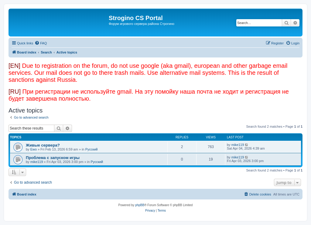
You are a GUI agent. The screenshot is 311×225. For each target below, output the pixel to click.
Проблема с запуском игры (53, 157)
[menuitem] (41, 43)
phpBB (139, 205)
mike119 (237, 145)
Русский (91, 149)
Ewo (33, 149)
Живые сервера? (43, 145)
